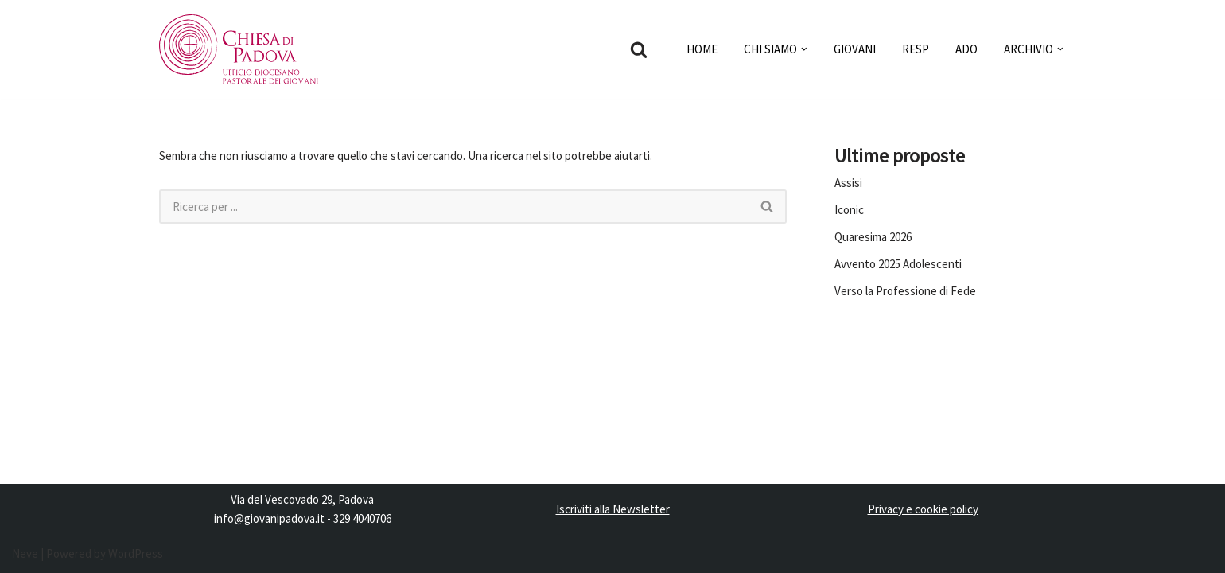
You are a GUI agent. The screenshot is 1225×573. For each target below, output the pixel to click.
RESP (915, 49)
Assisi (848, 182)
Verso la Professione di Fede (905, 290)
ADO (966, 49)
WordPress (135, 553)
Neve (25, 553)
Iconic (849, 209)
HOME (702, 49)
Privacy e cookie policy (923, 508)
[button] (804, 49)
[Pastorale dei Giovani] (238, 49)
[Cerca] (639, 49)
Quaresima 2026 (873, 236)
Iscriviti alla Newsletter (613, 508)
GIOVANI (855, 49)
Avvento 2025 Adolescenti (898, 263)
